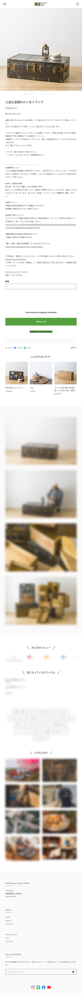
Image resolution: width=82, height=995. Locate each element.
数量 (7, 281)
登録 (73, 972)
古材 (31, 714)
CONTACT (9, 941)
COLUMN (9, 924)
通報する (74, 348)
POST (9, 348)
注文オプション (61, 734)
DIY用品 (32, 720)
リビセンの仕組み (45, 734)
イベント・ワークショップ (24, 734)
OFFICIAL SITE (11, 934)
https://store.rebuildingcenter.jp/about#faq (23, 247)
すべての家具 (43, 714)
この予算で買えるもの (58, 727)
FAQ (7, 938)
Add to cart (41, 322)
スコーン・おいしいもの (48, 720)
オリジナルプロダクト (60, 714)
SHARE (18, 348)
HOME (8, 917)
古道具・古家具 (20, 714)
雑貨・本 (19, 727)
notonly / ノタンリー (17, 720)
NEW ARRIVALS (41, 740)
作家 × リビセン (67, 720)
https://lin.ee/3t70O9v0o (15, 259)
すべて (13, 659)
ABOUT (8, 921)
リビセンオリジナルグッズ (36, 727)
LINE (27, 348)
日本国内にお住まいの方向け (41, 332)
